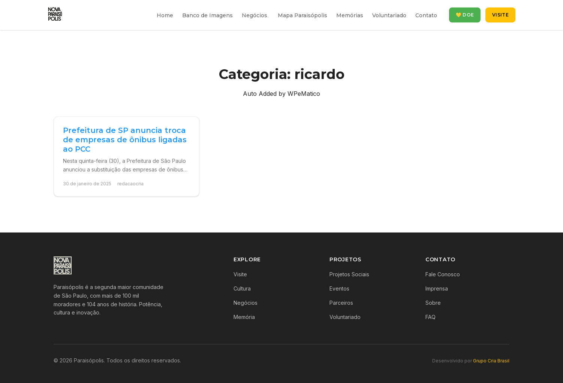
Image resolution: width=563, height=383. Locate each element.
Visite (500, 15)
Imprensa (436, 288)
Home (165, 15)
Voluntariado (389, 15)
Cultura (242, 288)
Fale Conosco (442, 274)
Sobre (433, 303)
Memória (244, 317)
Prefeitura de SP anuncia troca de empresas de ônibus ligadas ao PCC (125, 139)
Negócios (254, 15)
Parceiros (341, 303)
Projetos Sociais (349, 274)
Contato (426, 15)
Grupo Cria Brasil (491, 361)
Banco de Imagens (207, 15)
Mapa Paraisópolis (302, 15)
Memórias (349, 15)
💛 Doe (465, 15)
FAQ (430, 317)
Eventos (339, 288)
